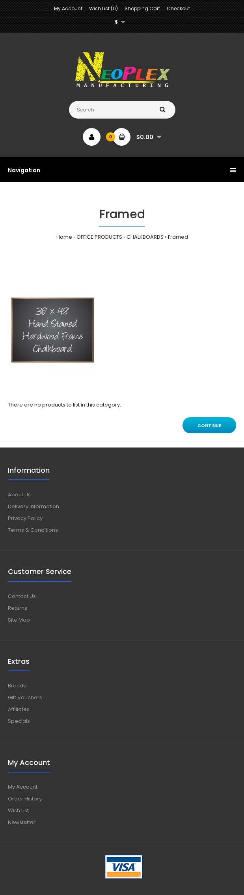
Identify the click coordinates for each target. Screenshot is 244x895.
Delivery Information (33, 506)
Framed (178, 237)
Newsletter (21, 822)
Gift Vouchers (25, 697)
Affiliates (19, 709)
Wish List (18, 810)
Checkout (178, 8)
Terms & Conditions (33, 530)
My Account (68, 8)
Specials (19, 721)
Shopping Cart (142, 8)
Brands (17, 685)
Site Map (19, 620)
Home (64, 237)
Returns (17, 608)
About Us (19, 494)
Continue (209, 425)
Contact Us (22, 596)
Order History (25, 798)
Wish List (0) (103, 8)
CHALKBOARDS (145, 237)
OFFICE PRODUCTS (99, 237)
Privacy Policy (25, 518)
